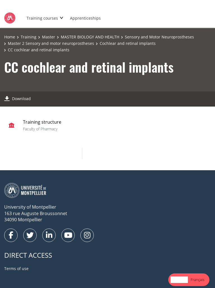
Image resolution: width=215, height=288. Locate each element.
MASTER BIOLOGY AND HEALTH (90, 37)
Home (9, 37)
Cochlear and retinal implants (128, 43)
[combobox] (179, 280)
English (179, 279)
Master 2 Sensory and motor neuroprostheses (51, 43)
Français (197, 279)
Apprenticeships (85, 18)
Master (48, 37)
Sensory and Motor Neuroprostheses (159, 37)
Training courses (42, 18)
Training (28, 37)
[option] (197, 280)
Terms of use (16, 268)
